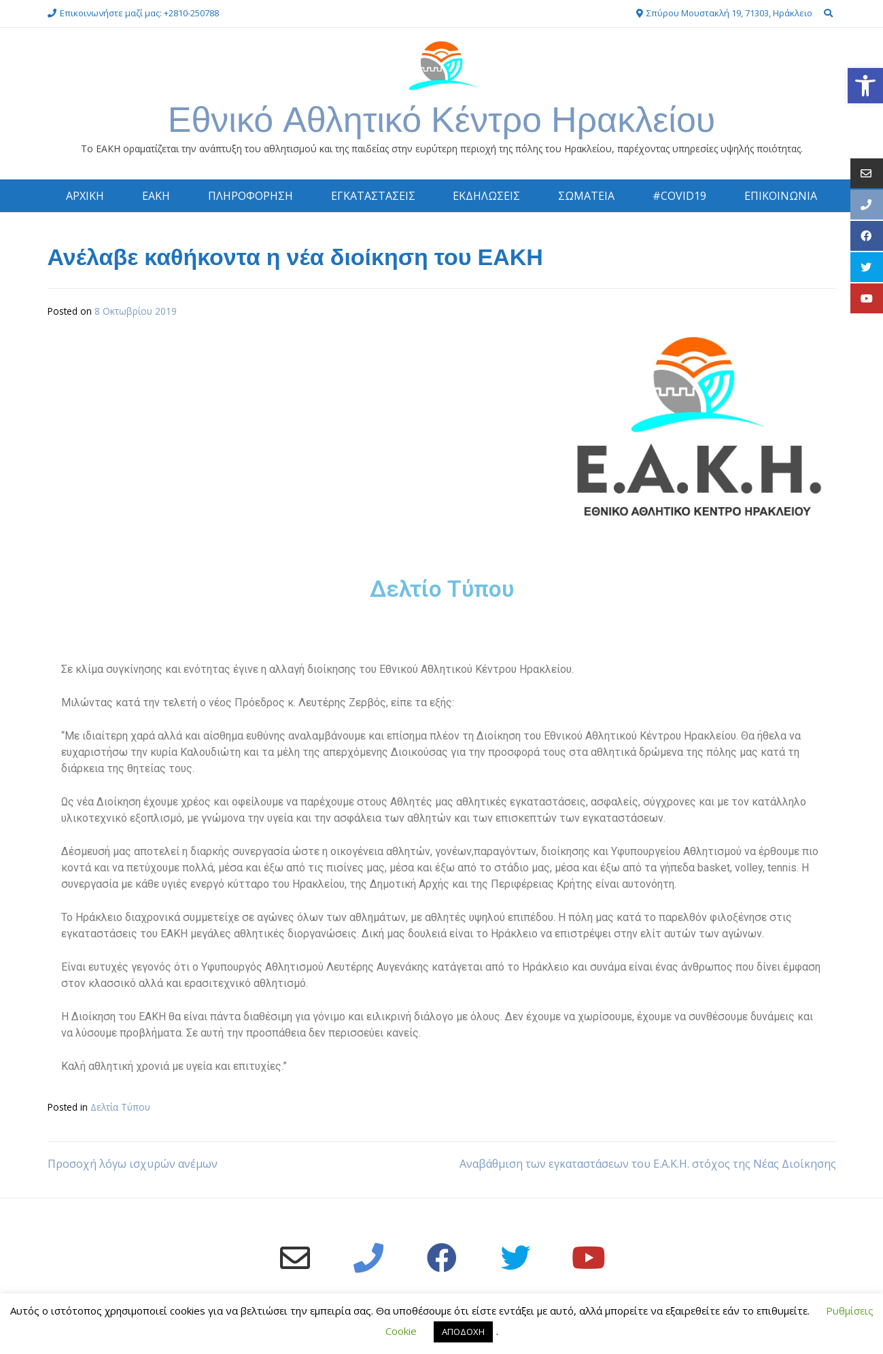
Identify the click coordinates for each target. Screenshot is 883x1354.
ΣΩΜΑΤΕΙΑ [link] (586, 195)
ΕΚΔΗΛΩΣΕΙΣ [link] (486, 195)
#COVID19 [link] (679, 195)
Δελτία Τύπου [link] (120, 1106)
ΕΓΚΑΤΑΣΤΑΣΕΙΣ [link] (373, 195)
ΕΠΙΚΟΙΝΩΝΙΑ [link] (780, 195)
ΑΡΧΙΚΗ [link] (85, 195)
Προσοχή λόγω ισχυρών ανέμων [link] (133, 1163)
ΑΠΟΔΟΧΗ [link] (463, 1331)
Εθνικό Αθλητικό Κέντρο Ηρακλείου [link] (442, 119)
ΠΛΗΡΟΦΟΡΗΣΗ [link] (250, 195)
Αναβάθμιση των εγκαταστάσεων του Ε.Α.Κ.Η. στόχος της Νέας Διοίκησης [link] (648, 1163)
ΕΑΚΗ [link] (156, 195)
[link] (865, 85)
